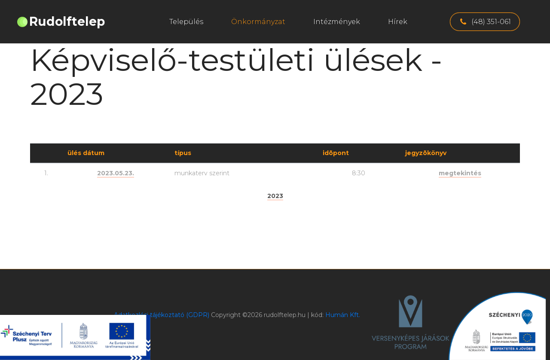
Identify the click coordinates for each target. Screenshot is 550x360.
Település (186, 22)
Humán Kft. (342, 315)
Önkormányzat (258, 22)
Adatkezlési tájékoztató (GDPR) (161, 315)
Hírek (397, 22)
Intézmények (336, 22)
